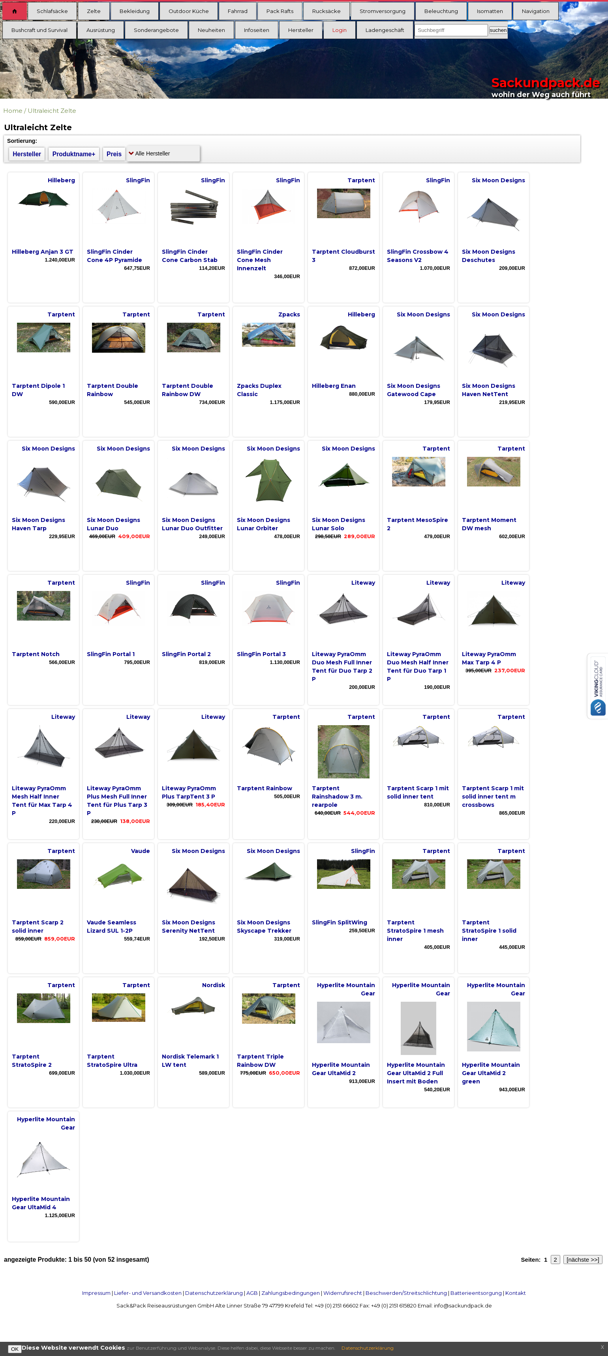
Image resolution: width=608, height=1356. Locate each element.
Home (13, 110)
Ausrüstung (100, 30)
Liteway (363, 582)
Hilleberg (61, 180)
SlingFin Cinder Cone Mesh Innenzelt (260, 260)
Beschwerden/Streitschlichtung (406, 1293)
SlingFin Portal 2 (186, 654)
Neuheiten (211, 30)
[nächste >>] (583, 1259)
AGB (252, 1293)
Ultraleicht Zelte (52, 110)
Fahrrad (238, 11)
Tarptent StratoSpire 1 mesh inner (415, 931)
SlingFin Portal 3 (261, 654)
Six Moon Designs (498, 180)
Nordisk (213, 985)
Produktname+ (74, 154)
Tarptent (361, 180)
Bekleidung (135, 11)
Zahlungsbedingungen (290, 1293)
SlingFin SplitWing (339, 922)
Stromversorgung (382, 11)
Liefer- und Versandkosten (148, 1293)
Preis (114, 154)
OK (15, 1349)
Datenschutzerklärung (214, 1293)
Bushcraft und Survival (39, 30)
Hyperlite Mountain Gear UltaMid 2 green (491, 1073)
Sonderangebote (156, 30)
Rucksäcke (326, 11)
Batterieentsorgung (476, 1293)
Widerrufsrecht (342, 1293)
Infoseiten (256, 30)
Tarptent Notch (36, 654)
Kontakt (515, 1293)
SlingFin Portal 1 (111, 654)
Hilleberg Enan (334, 385)
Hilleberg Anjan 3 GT (42, 251)
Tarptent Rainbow (264, 788)
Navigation (536, 11)
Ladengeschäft (385, 30)
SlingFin (138, 180)
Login (339, 30)
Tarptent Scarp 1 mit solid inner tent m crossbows (493, 796)
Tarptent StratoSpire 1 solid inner (489, 931)
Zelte (94, 11)
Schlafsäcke (52, 11)
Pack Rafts (279, 11)
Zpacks (289, 314)
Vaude (140, 851)
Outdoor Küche (189, 11)
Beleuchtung (441, 11)
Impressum (96, 1293)
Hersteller (300, 30)
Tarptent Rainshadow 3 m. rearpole (337, 796)
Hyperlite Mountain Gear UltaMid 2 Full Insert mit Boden (416, 1073)
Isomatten (490, 11)
